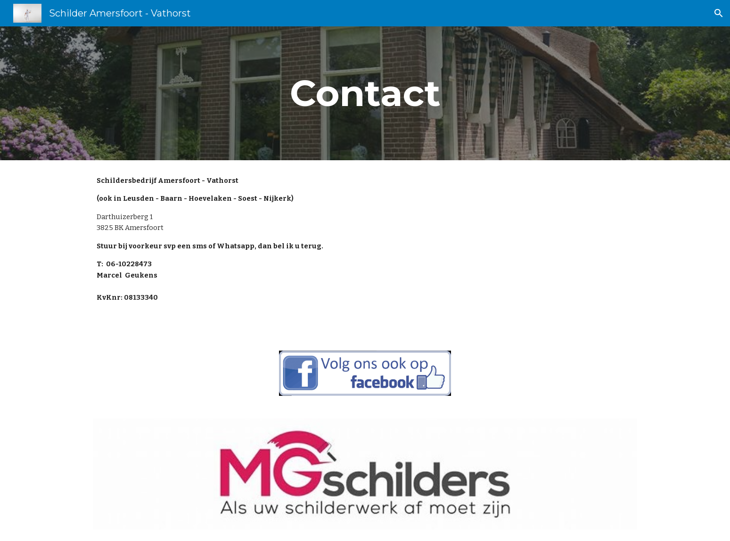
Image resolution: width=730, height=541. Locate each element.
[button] (718, 13)
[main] (365, 93)
